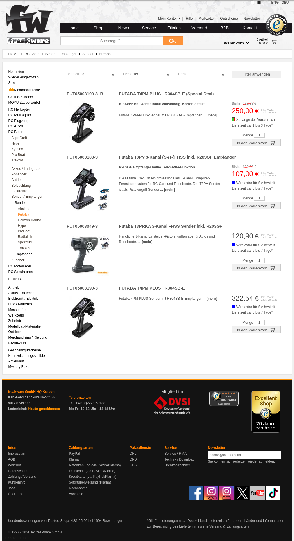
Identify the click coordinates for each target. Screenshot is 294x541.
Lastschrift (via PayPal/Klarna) (92, 471)
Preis (182, 74)
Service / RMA (176, 454)
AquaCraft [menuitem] (19, 138)
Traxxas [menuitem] (18, 160)
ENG (275, 3)
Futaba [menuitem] (23, 215)
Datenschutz (18, 471)
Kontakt (249, 28)
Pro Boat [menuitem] (18, 155)
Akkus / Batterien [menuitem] (21, 293)
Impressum (16, 454)
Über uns (15, 494)
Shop (98, 28)
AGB (11, 459)
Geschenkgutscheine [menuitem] (24, 350)
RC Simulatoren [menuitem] (20, 272)
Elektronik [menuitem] (19, 191)
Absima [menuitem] (24, 209)
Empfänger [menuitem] (23, 254)
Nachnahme (78, 488)
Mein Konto (169, 19)
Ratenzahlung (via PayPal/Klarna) (95, 465)
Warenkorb (236, 42)
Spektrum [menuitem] (25, 242)
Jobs (11, 488)
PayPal (74, 454)
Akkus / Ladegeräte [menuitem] (26, 169)
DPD (133, 459)
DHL (133, 454)
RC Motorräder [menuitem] (19, 266)
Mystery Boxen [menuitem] (19, 367)
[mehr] (212, 115)
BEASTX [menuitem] (15, 279)
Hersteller (130, 74)
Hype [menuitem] (16, 143)
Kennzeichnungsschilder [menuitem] (27, 356)
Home (73, 28)
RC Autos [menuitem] (15, 126)
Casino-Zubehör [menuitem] (20, 97)
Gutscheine (229, 19)
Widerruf (14, 465)
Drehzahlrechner (177, 465)
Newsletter (252, 19)
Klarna (74, 459)
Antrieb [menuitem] (17, 180)
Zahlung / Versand (22, 477)
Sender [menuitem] (20, 203)
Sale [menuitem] (11, 83)
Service (149, 28)
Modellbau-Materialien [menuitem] (25, 326)
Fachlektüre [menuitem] (17, 343)
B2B (224, 28)
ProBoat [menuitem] (24, 231)
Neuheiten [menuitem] (16, 72)
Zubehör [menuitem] (18, 260)
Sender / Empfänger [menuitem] (27, 197)
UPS (133, 465)
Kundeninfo (17, 482)
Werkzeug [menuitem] (16, 315)
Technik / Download (180, 459)
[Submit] (173, 40)
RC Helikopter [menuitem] (19, 109)
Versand (199, 28)
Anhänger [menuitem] (19, 174)
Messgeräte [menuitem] (17, 310)
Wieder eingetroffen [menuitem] (23, 77)
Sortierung (76, 74)
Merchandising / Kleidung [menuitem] (28, 337)
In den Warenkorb (256, 142)
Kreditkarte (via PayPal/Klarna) (92, 477)
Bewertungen (113, 521)
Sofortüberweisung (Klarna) (90, 482)
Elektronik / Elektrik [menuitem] (23, 298)
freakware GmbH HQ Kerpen (31, 392)
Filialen (174, 28)
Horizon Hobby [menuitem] (29, 220)
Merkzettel (206, 19)
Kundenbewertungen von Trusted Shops (39, 521)
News (123, 28)
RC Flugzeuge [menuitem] (19, 121)
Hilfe (189, 19)
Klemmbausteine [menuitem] (24, 89)
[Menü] (235, 394)
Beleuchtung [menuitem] (21, 186)
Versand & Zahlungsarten (229, 526)
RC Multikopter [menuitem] (19, 115)
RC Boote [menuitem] (15, 132)
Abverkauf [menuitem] (16, 361)
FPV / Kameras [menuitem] (20, 304)
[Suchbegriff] (111, 40)
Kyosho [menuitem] (17, 149)
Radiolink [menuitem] (25, 237)
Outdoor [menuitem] (14, 332)
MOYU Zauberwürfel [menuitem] (24, 102)
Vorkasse (76, 494)
